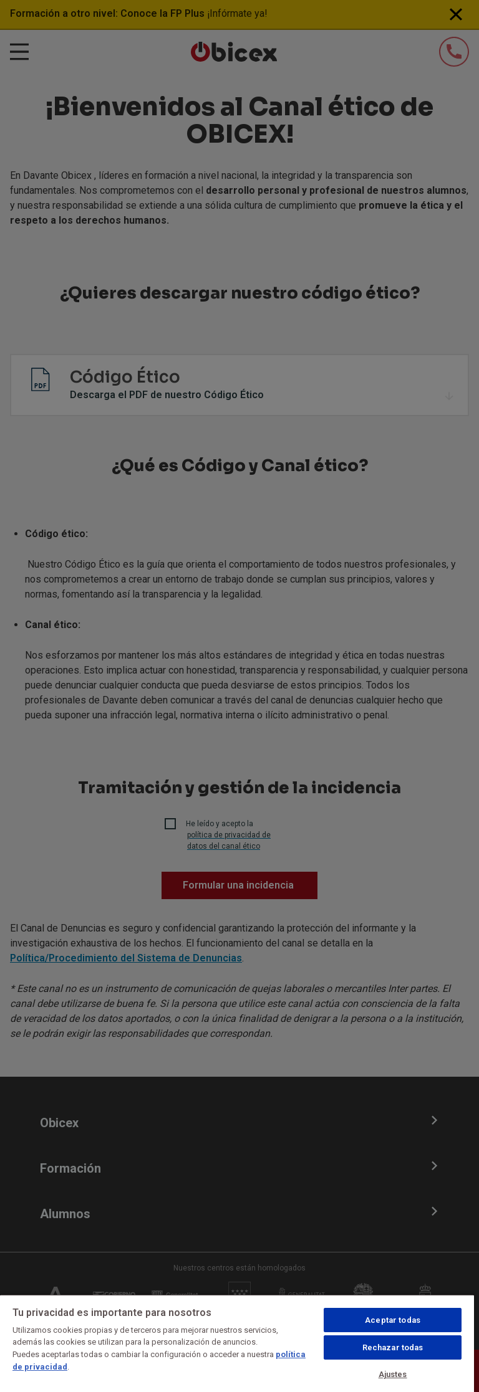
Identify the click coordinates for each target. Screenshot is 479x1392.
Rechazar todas (392, 1347)
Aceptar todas (392, 1320)
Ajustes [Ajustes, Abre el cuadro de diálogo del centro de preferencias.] (393, 1374)
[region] (237, 1343)
